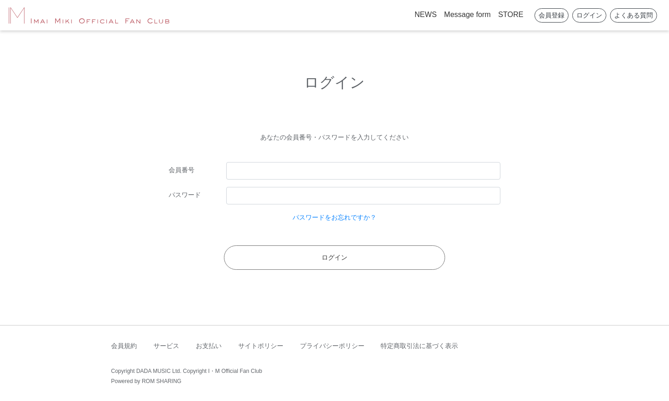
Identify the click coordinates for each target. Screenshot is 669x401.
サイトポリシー (260, 345)
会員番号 (181, 170)
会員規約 (124, 345)
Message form (467, 14)
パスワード (185, 194)
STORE (510, 14)
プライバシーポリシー (332, 345)
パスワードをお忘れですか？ (334, 217)
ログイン (589, 15)
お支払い (209, 345)
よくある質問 (633, 15)
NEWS (426, 14)
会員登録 (551, 15)
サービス (166, 345)
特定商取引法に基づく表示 (419, 345)
